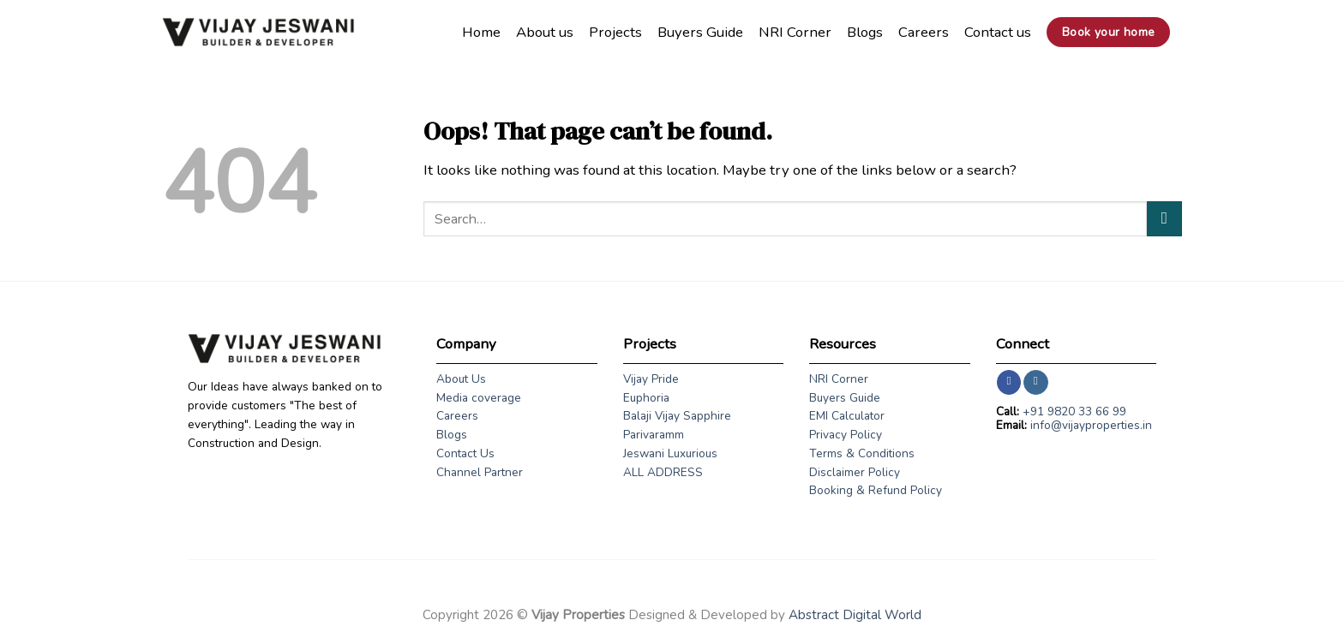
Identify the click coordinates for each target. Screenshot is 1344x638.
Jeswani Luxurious (670, 453)
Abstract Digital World (855, 614)
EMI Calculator (847, 416)
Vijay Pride (651, 379)
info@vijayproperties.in (1091, 425)
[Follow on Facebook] (1009, 382)
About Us (461, 379)
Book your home (1108, 32)
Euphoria (646, 398)
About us (544, 32)
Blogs (865, 32)
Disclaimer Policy (854, 472)
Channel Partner (479, 472)
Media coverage (478, 398)
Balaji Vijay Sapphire (677, 416)
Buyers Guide (700, 32)
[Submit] (1164, 218)
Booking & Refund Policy (875, 490)
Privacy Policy (845, 434)
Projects (615, 32)
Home (481, 32)
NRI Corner (795, 32)
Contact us (997, 32)
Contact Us (465, 453)
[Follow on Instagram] (1035, 382)
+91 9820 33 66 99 (1074, 411)
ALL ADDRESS (663, 472)
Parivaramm (653, 434)
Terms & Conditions (862, 453)
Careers (923, 32)
